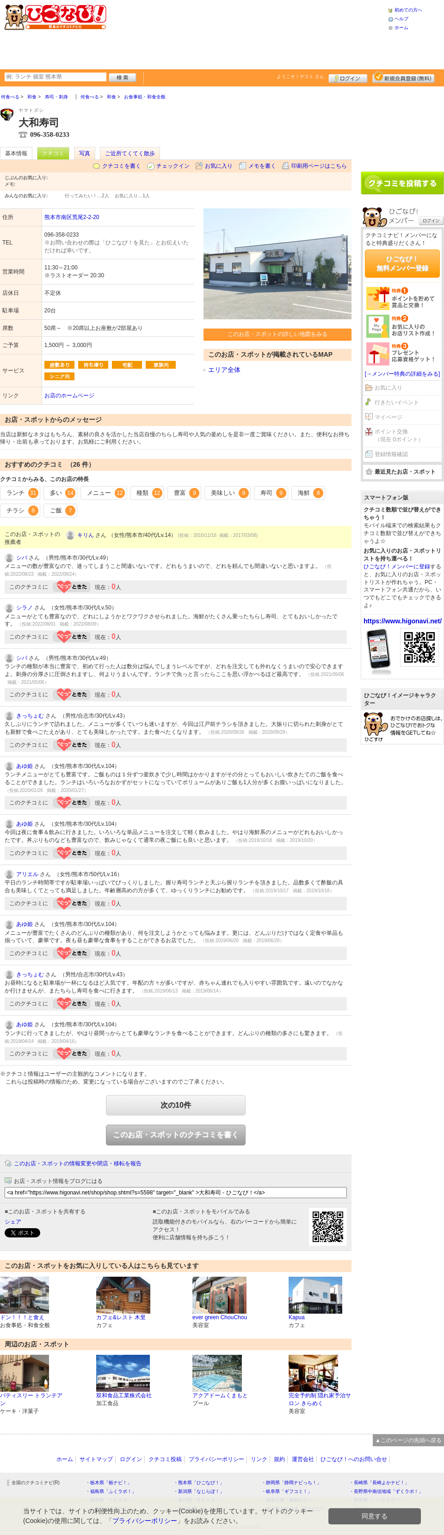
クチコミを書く (121, 166)
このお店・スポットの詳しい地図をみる (277, 334)
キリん (85, 535)
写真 (84, 153)
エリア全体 (224, 369)
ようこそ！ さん (300, 76)
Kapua (297, 1317)
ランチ (22, 493)
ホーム (401, 27)
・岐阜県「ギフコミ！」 (286, 1491)
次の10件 (175, 1105)
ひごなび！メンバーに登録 (397, 566)
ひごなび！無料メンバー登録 (402, 263)
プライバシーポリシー (216, 1459)
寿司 (273, 493)
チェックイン (173, 166)
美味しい (230, 493)
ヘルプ (401, 18)
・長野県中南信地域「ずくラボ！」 (386, 1491)
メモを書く (262, 166)
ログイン (348, 77)
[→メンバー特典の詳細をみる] (402, 374)
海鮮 (311, 493)
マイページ (388, 417)
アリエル (27, 874)
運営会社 (303, 1459)
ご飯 (63, 511)
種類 (149, 493)
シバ (21, 557)
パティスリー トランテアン (31, 1399)
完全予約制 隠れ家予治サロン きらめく (320, 1399)
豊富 (187, 493)
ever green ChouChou (219, 1317)
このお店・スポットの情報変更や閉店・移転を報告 (78, 1163)
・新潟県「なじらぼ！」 (198, 1491)
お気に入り (219, 166)
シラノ (24, 607)
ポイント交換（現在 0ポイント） (399, 435)
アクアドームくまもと (220, 1395)
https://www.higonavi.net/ (403, 621)
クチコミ (53, 153)
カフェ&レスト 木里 (121, 1317)
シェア (13, 1221)
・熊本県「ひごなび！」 (198, 1482)
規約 (279, 1459)
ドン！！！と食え (22, 1317)
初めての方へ (408, 9)
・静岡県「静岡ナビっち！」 (291, 1482)
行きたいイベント (397, 402)
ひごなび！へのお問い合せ (354, 1459)
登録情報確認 (391, 454)
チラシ (22, 511)
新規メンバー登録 (403, 77)
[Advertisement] (178, 33)
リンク (259, 1459)
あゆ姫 (24, 766)
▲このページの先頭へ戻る (408, 1440)
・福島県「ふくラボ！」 (111, 1491)
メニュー (106, 493)
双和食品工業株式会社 (124, 1395)
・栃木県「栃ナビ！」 (109, 1482)
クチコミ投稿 (165, 1459)
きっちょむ (30, 716)
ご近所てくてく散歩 (130, 153)
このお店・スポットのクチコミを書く (176, 1135)
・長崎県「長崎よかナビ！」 (379, 1482)
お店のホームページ (69, 395)
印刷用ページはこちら (319, 166)
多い (63, 493)
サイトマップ (96, 1459)
